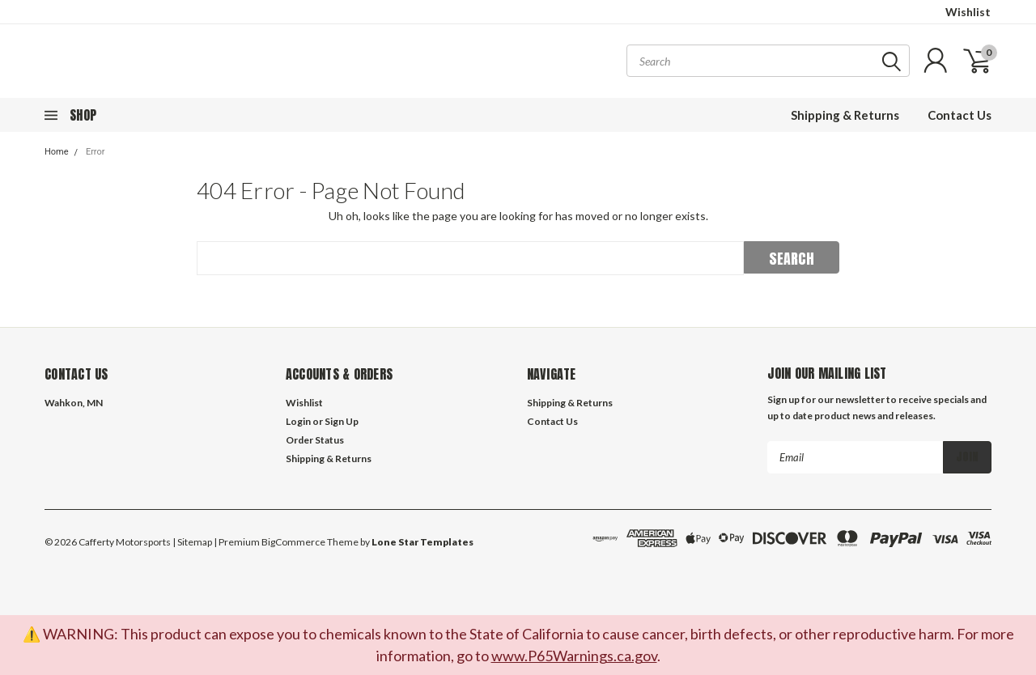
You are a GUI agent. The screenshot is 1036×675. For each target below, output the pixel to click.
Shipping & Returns (845, 115)
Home (57, 151)
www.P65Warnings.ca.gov (574, 655)
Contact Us (959, 115)
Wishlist (968, 12)
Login (298, 421)
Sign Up (342, 421)
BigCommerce (293, 542)
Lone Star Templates (422, 542)
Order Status (315, 440)
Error (95, 151)
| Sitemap (192, 542)
